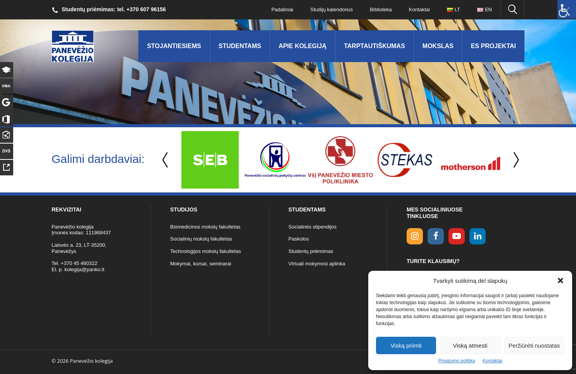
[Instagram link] (415, 236)
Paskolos (298, 239)
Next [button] (514, 160)
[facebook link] (436, 236)
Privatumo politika (456, 361)
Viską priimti (406, 345)
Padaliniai (282, 9)
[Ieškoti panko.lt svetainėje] (512, 9)
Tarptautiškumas (374, 46)
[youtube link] (456, 236)
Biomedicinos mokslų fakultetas (205, 227)
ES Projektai (493, 46)
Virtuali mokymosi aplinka (316, 264)
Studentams (240, 46)
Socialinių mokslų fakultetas (201, 239)
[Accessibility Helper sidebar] (566, 9)
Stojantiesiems (174, 46)
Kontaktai (492, 361)
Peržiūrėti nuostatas (534, 345)
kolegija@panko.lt (84, 269)
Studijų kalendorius (331, 9)
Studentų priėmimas (310, 251)
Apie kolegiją (303, 46)
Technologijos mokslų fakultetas (205, 251)
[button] (560, 280)
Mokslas (438, 46)
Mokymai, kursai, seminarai (200, 264)
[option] (210, 160)
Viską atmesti (470, 345)
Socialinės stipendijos (312, 227)
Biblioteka (380, 9)
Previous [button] (166, 160)
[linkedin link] (477, 236)
